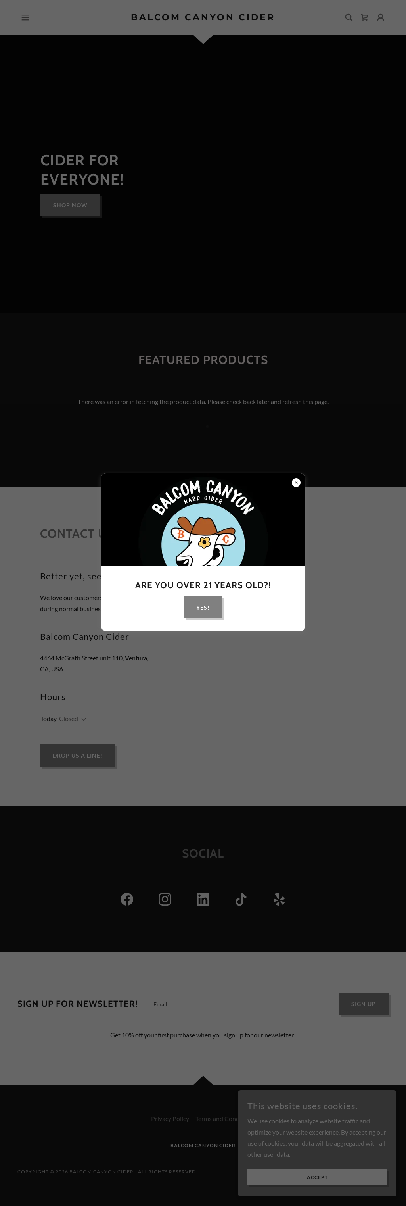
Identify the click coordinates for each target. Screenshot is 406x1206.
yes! (203, 607)
